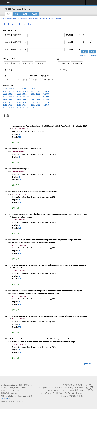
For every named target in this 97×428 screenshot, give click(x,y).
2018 (10, 91)
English (73, 387)
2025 (10, 88)
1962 (38, 105)
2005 (24, 94)
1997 (14, 97)
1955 (24, 107)
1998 (10, 97)
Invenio (14, 393)
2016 (19, 91)
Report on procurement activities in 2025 (27, 149)
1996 (19, 97)
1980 (47, 99)
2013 (33, 91)
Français (49, 390)
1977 (14, 102)
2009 (5, 94)
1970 (47, 102)
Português (63, 393)
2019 (5, 91)
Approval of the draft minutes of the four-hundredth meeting (34, 191)
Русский (71, 393)
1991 (43, 97)
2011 (43, 91)
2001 (43, 94)
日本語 (71, 390)
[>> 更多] (87, 363)
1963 (33, 105)
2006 (19, 94)
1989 (5, 99)
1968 (10, 105)
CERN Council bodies (41, 18)
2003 (33, 94)
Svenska (64, 396)
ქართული (79, 390)
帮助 (25, 14)
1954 (28, 107)
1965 (24, 105)
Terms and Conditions (14, 390)
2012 (38, 91)
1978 (10, 102)
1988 (10, 99)
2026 (5, 88)
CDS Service (12, 396)
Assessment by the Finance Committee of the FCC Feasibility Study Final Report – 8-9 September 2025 (49, 126)
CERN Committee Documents (26, 18)
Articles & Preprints (10, 18)
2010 (47, 91)
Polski (55, 393)
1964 (28, 105)
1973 (33, 102)
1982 (38, 99)
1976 (19, 102)
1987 (14, 99)
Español (80, 387)
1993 (33, 97)
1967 (14, 105)
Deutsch (57, 387)
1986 (19, 99)
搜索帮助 (83, 55)
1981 (43, 99)
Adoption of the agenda (20, 169)
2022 (24, 88)
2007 (14, 94)
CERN (7, 2)
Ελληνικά (65, 387)
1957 (14, 107)
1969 (5, 105)
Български (43, 387)
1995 (24, 97)
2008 (10, 94)
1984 (28, 99)
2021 (29, 88)
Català (50, 387)
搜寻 (8, 14)
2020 (33, 88)
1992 (38, 97)
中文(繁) (80, 396)
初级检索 (93, 55)
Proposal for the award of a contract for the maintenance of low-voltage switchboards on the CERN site (49, 316)
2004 (28, 94)
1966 (19, 105)
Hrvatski (56, 390)
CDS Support (5, 399)
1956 (19, 107)
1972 (38, 102)
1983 (33, 99)
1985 (24, 99)
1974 (28, 102)
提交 (17, 14)
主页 (2, 18)
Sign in (81, 3)
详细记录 (15, 142)
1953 (33, 107)
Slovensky (79, 393)
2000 (47, 94)
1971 (43, 102)
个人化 (34, 14)
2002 (38, 94)
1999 (5, 97)
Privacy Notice (14, 388)
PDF (19, 134)
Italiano (64, 390)
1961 (43, 105)
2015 (24, 91)
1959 (5, 107)
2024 (14, 88)
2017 (14, 91)
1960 (47, 105)
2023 (19, 88)
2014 (28, 91)
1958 (10, 107)
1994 (28, 97)
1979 (5, 102)
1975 (24, 102)
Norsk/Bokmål (46, 393)
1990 (47, 97)
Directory (89, 3)
